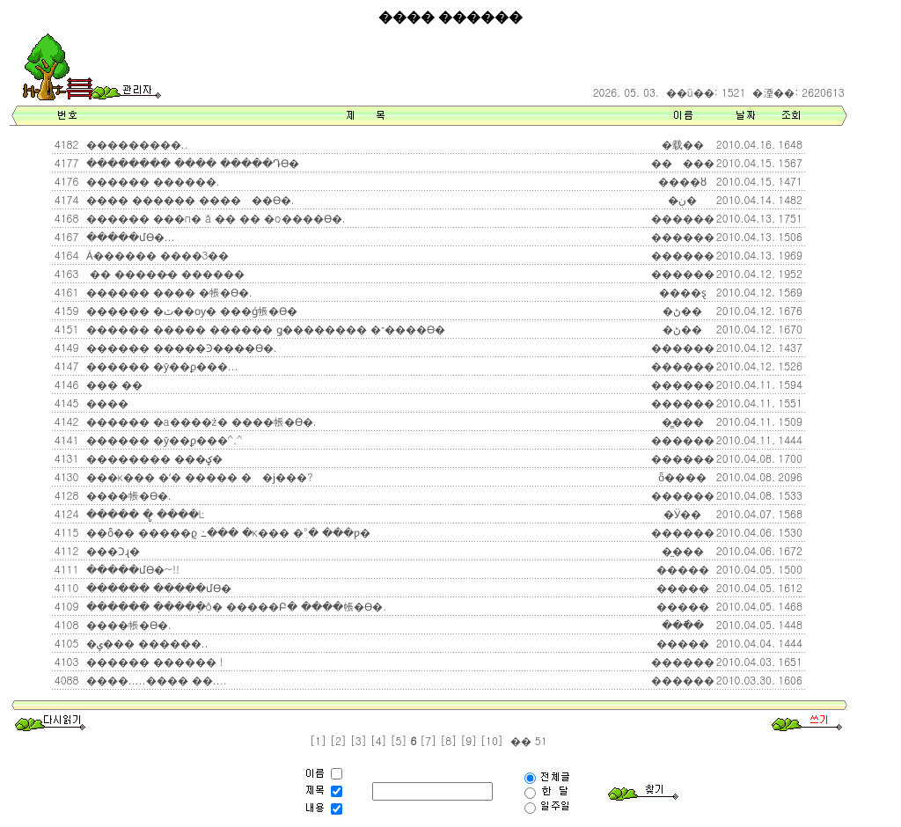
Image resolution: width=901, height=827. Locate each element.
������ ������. (151, 180)
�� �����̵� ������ (164, 273)
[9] (468, 740)
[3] (358, 740)
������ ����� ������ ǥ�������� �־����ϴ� (264, 328)
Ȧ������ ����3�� (156, 254)
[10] (491, 740)
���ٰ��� (682, 162)
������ (682, 217)
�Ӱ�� (682, 513)
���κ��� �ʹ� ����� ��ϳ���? (198, 476)
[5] (399, 740)
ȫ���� (682, 476)
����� (682, 568)
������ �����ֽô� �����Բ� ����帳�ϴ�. (235, 605)
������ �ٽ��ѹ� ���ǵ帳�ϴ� (190, 310)
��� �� (113, 384)
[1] (318, 740)
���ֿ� (683, 624)
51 (539, 740)
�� (519, 740)
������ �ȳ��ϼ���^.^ (163, 439)
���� (105, 402)
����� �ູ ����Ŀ (144, 513)
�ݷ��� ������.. (146, 642)
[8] (448, 740)
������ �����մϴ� (157, 587)
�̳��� (683, 421)
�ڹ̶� (682, 199)
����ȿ (683, 291)
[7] (428, 740)
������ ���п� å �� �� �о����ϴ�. (214, 217)
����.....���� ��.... (155, 679)
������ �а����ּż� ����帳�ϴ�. (200, 421)
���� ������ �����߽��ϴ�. (189, 199)
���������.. (135, 143)
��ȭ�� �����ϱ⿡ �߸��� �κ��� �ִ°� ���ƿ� (226, 531)
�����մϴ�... (129, 236)
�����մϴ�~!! (131, 568)
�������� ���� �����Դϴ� (191, 162)
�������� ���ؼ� (153, 457)
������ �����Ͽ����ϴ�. (180, 347)
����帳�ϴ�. (127, 494)
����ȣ (682, 180)
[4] (378, 740)
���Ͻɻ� (111, 550)
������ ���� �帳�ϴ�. (168, 291)
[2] (338, 740)
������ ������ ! (153, 661)
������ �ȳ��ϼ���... (160, 365)
